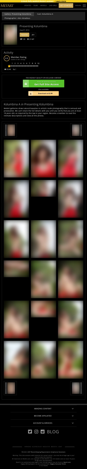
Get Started (66, 5)
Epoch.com (67, 462)
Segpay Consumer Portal (58, 464)
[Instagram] (36, 432)
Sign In (78, 5)
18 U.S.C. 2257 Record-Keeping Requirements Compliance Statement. (43, 452)
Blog (53, 432)
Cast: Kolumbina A (45, 14)
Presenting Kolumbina (33, 26)
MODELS (43, 5)
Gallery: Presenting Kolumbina (18, 14)
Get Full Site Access (43, 83)
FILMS (36, 5)
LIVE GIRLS (53, 5)
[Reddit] (43, 432)
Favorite (24, 35)
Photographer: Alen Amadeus (17, 18)
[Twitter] (30, 432)
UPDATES (27, 5)
